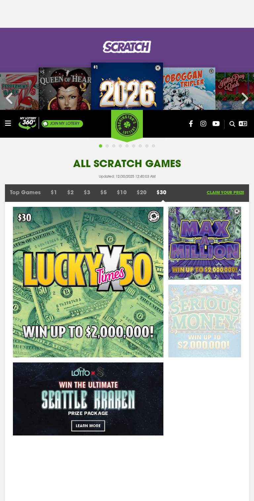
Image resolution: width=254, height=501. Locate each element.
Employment (19, 440)
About (12, 405)
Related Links (205, 429)
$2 (70, 89)
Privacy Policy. (186, 490)
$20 (142, 89)
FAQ (93, 452)
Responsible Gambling (30, 429)
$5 (103, 89)
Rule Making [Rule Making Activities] (19, 452)
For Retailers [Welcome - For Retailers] (102, 417)
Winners (199, 405)
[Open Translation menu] (242, 14)
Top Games (25, 89)
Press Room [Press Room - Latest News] (202, 417)
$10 (122, 89)
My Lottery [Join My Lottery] (65, 14)
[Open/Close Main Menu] (11, 13)
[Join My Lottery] (27, 13)
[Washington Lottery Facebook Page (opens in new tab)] (191, 14)
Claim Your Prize (225, 89)
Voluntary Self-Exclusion (216, 452)
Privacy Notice (206, 440)
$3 (87, 89)
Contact (14, 417)
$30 (161, 89)
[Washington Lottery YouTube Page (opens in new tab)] (216, 14)
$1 (54, 89)
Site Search (101, 405)
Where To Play (104, 440)
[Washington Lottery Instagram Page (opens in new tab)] (203, 14)
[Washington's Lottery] (127, 16)
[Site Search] (229, 14)
